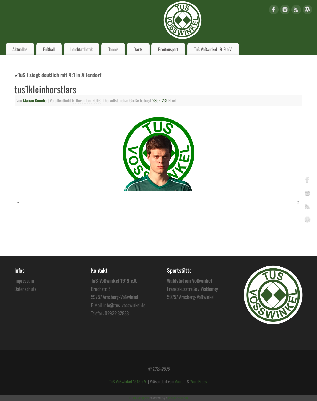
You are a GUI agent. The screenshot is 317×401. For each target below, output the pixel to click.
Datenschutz (25, 288)
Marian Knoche (35, 100)
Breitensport (168, 49)
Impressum (24, 280)
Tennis (113, 49)
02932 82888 (117, 313)
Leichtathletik (81, 49)
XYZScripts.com (177, 397)
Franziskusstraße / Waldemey (192, 288)
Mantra (180, 381)
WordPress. (199, 381)
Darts (138, 49)
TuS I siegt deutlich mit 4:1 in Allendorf (57, 75)
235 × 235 (159, 100)
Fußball (49, 49)
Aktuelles (19, 49)
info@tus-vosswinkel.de (124, 305)
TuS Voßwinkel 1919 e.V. (213, 49)
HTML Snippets (139, 397)
